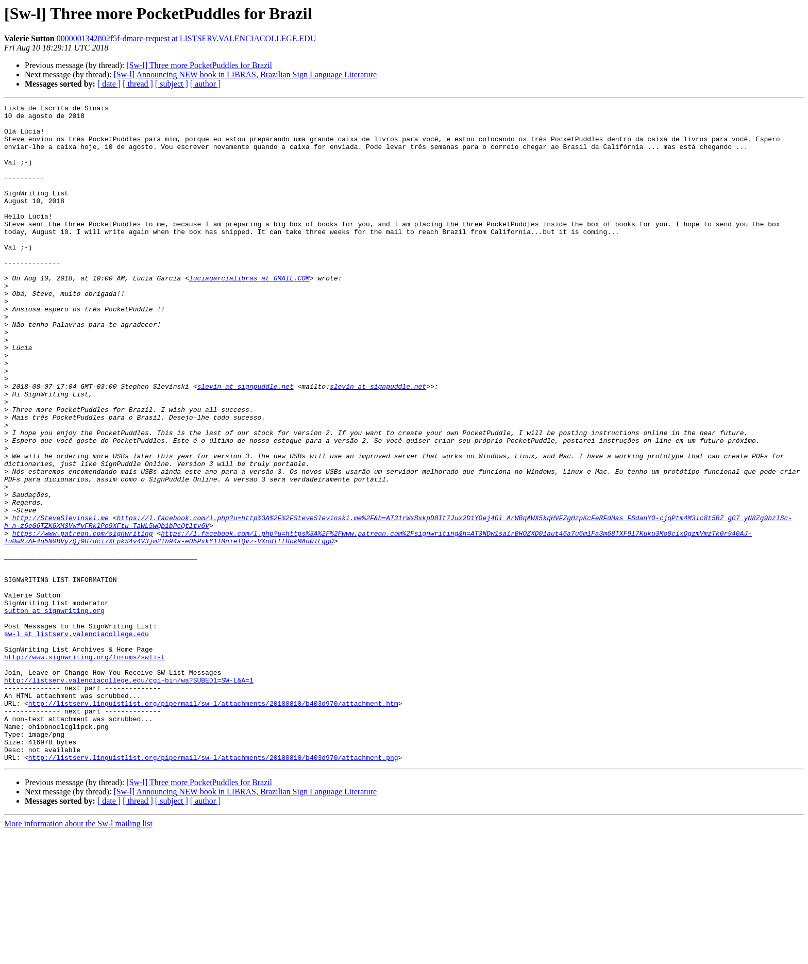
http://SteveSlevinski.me (60, 601)
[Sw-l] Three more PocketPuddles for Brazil (199, 65)
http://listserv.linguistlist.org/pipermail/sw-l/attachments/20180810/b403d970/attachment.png (213, 888)
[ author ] (205, 83)
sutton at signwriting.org (54, 712)
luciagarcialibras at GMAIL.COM (249, 313)
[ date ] (109, 83)
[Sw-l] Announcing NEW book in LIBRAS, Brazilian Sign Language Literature (245, 74)
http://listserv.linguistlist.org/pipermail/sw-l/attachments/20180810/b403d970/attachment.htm (213, 823)
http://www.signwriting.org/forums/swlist (84, 768)
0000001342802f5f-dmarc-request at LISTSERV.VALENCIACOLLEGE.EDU (186, 38)
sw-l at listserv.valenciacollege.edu (76, 740)
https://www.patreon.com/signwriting (82, 619)
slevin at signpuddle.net (245, 443)
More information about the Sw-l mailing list (78, 955)
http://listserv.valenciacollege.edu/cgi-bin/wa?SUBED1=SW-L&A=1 (129, 796)
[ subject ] (171, 83)
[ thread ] (138, 83)
